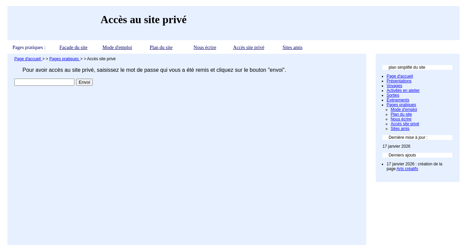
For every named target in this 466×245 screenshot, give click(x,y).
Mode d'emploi (117, 47)
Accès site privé (248, 47)
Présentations (399, 81)
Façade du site (73, 47)
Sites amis (293, 47)
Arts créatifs (407, 168)
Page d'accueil (400, 76)
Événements (398, 100)
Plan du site (161, 47)
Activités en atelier (403, 90)
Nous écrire (205, 47)
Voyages (394, 85)
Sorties (393, 95)
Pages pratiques (401, 104)
